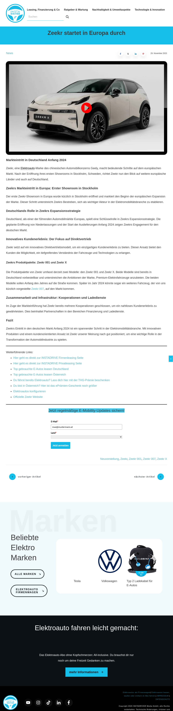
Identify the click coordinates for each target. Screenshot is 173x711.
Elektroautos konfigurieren (29, 391)
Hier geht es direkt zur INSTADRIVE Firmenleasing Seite (48, 357)
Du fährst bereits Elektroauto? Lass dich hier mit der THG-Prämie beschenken (61, 380)
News (9, 53)
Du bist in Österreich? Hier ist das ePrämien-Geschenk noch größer (55, 385)
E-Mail (54, 421)
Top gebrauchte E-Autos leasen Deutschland (41, 369)
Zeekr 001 (135, 458)
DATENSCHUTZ (163, 691)
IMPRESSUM (163, 688)
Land (53, 432)
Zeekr (123, 458)
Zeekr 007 (37, 288)
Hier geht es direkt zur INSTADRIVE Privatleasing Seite (47, 363)
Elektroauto (28, 168)
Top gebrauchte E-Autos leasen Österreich (39, 374)
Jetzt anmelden (60, 445)
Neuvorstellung (109, 458)
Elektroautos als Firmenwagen (136, 684)
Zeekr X (162, 458)
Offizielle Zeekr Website (28, 396)
